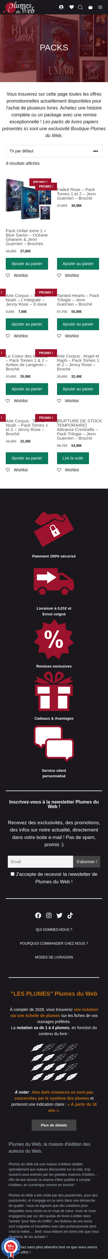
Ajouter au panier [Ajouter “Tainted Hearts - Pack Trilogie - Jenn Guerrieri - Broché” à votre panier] (78, 324)
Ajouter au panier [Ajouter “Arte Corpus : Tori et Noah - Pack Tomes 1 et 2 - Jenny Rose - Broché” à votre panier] (27, 458)
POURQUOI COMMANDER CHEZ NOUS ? (54, 944)
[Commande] (54, 151)
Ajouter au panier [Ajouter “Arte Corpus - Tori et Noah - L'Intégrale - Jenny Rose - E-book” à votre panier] (27, 324)
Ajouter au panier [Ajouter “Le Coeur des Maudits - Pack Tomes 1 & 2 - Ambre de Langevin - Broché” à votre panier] (27, 389)
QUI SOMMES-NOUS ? (54, 930)
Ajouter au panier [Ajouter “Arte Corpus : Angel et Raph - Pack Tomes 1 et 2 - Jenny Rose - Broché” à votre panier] (78, 389)
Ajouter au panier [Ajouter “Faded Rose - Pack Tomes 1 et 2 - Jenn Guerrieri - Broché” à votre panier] (78, 263)
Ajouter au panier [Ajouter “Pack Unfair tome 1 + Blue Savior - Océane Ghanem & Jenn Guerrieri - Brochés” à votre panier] (27, 263)
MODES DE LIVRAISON (54, 957)
